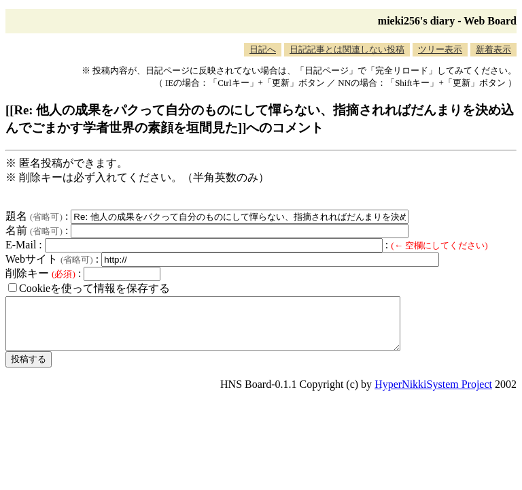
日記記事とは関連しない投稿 (347, 49)
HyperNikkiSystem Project (433, 394)
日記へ (262, 49)
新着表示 (493, 49)
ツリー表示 (440, 49)
